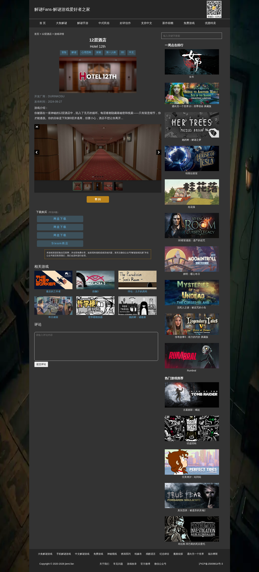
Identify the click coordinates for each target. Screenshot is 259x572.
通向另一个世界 (195, 553)
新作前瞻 (167, 23)
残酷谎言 (151, 553)
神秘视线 (112, 553)
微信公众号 (160, 563)
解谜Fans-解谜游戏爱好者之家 (62, 9)
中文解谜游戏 (82, 553)
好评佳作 (125, 23)
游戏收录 (132, 563)
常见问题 (118, 563)
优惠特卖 (210, 23)
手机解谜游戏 (63, 553)
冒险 (64, 52)
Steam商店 (59, 243)
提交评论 (41, 364)
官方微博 (145, 563)
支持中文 (146, 23)
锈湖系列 (126, 553)
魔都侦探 (178, 553)
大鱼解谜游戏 (45, 553)
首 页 (42, 23)
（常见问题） (53, 212)
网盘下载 (60, 218)
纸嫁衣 (138, 553)
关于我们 (104, 563)
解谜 (74, 52)
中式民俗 (104, 23)
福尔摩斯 (213, 553)
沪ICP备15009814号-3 (211, 563)
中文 (131, 52)
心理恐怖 (86, 52)
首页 (36, 34)
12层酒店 (47, 34)
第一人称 (111, 52)
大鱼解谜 (61, 23)
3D (122, 52)
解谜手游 (82, 23)
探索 (98, 52)
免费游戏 (189, 23)
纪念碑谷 (164, 553)
